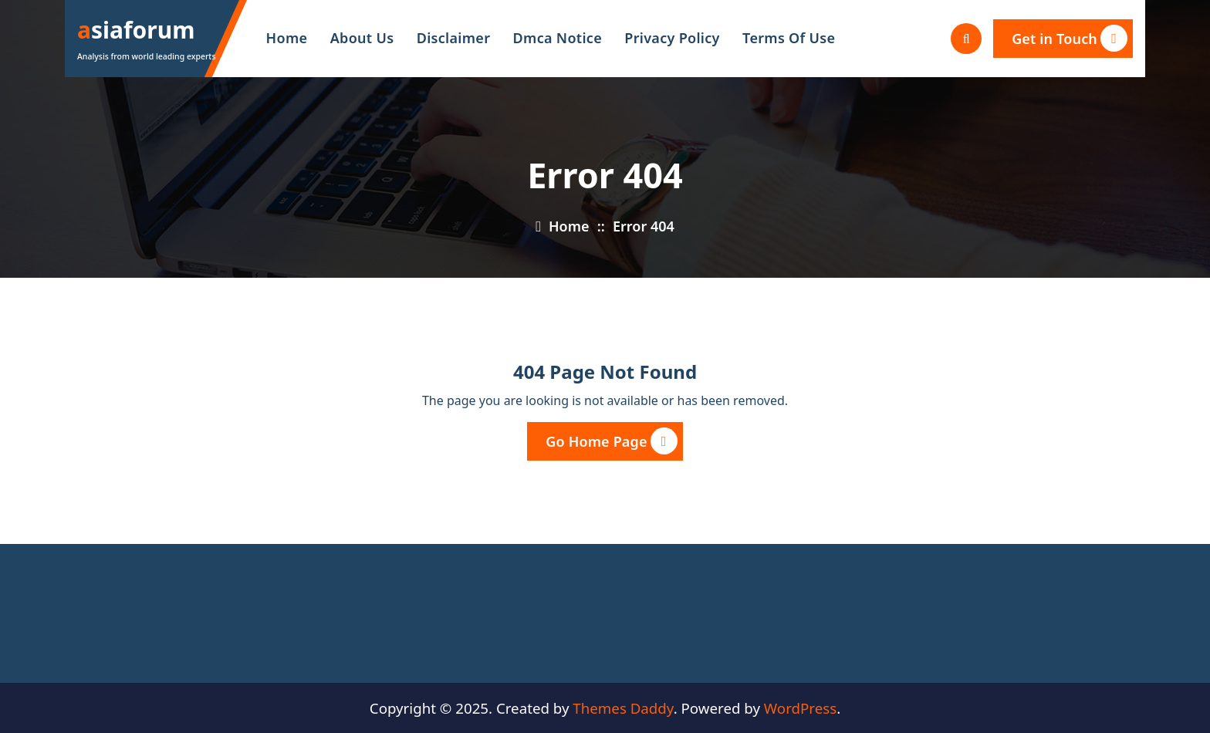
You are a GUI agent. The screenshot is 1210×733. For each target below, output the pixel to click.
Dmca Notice (557, 38)
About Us (362, 38)
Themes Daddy (623, 708)
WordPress (800, 708)
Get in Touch (1069, 38)
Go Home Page (611, 440)
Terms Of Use (788, 38)
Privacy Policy (671, 38)
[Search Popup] (966, 38)
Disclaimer (454, 38)
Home (287, 38)
